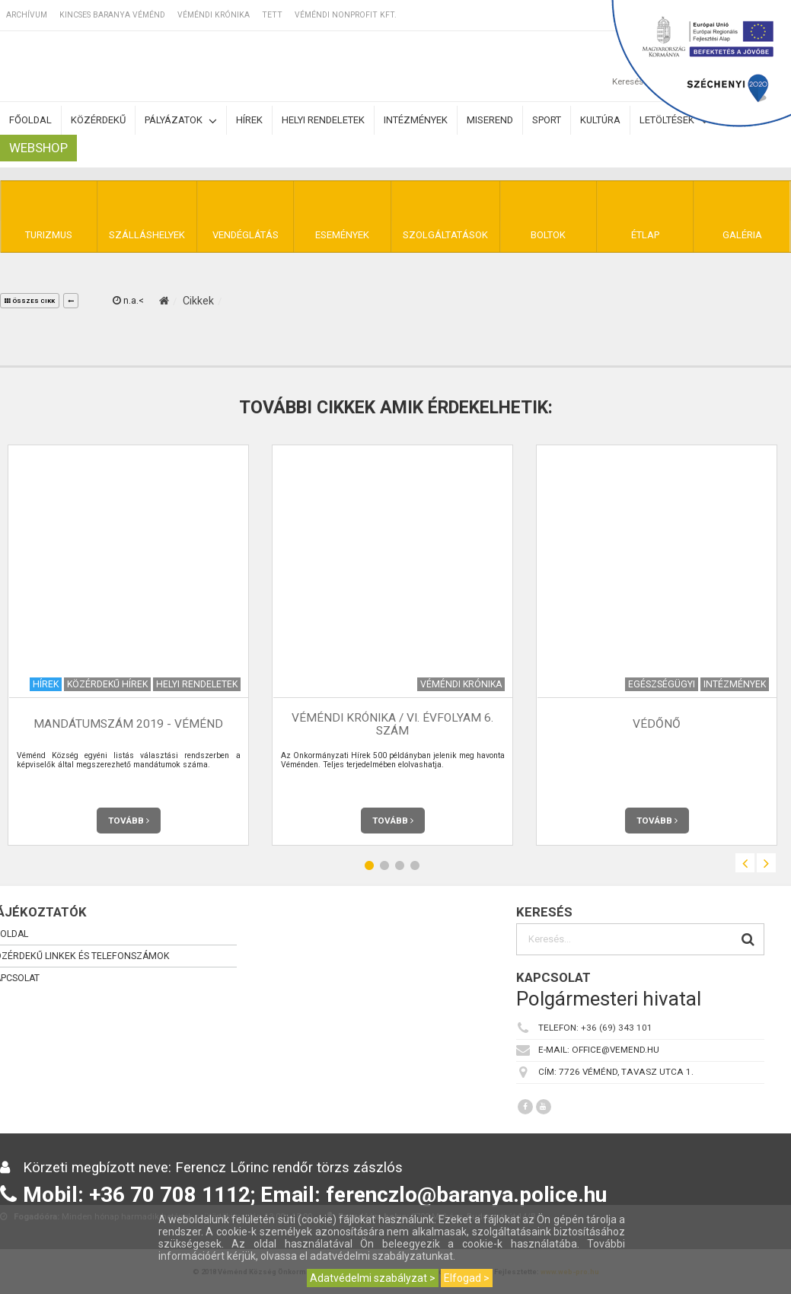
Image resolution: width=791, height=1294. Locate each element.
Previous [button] (744, 862)
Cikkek (198, 301)
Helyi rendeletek (323, 120)
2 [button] (384, 865)
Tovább (128, 820)
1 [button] (369, 865)
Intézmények (416, 120)
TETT (272, 15)
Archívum (26, 15)
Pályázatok (181, 120)
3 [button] (399, 865)
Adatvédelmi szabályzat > (372, 1278)
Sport (546, 120)
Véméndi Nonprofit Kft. (346, 15)
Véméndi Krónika (213, 15)
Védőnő (657, 724)
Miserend (490, 120)
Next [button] (766, 862)
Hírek (249, 120)
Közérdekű (98, 120)
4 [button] (414, 865)
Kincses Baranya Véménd (112, 15)
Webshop (38, 147)
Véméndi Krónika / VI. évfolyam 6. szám (392, 724)
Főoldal (30, 120)
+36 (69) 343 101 (616, 1027)
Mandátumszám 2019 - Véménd (128, 724)
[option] (392, 645)
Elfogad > (467, 1278)
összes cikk (30, 301)
